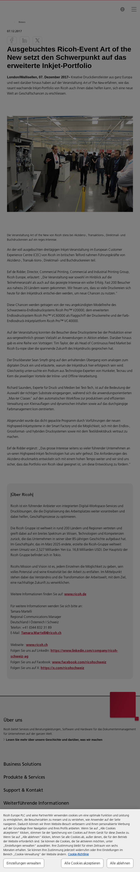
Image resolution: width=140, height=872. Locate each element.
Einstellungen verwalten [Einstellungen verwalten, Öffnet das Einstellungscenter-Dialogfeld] (24, 863)
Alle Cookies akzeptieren (82, 863)
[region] (70, 840)
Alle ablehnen (120, 863)
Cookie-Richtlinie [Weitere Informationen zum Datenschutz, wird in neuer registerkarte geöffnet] (78, 854)
